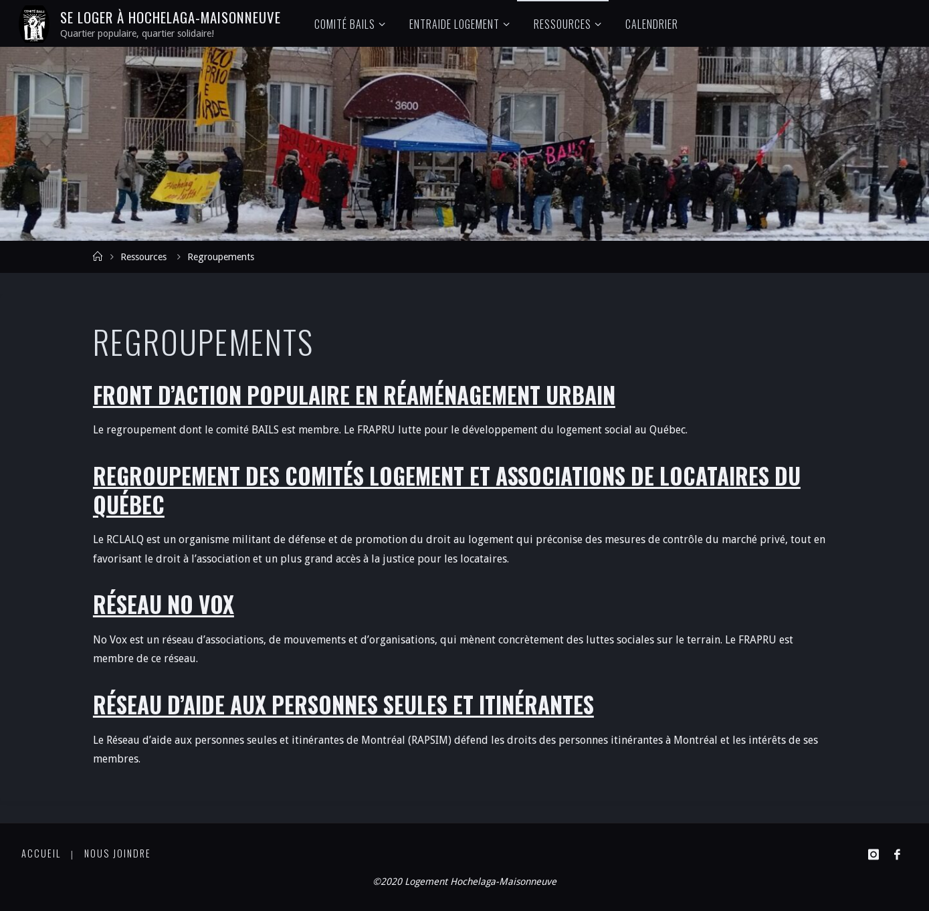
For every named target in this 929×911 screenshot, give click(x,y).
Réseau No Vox (163, 604)
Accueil (41, 853)
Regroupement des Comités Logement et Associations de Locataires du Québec (447, 490)
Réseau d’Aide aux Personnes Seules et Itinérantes (343, 704)
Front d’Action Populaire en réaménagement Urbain (354, 395)
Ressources (143, 256)
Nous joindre (117, 853)
